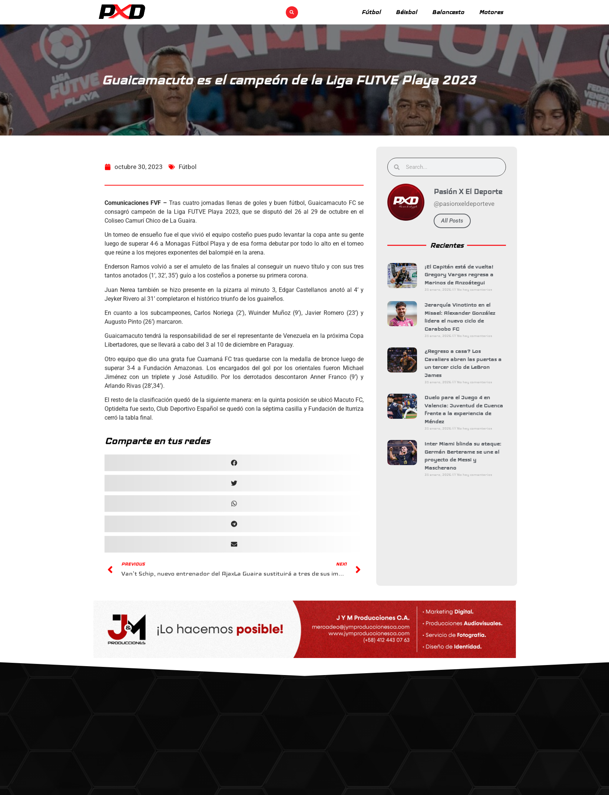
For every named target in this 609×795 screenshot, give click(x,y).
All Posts (461, 220)
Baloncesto (448, 12)
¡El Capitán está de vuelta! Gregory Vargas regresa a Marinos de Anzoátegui (468, 274)
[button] (292, 12)
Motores (491, 12)
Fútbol (371, 12)
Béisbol (406, 12)
